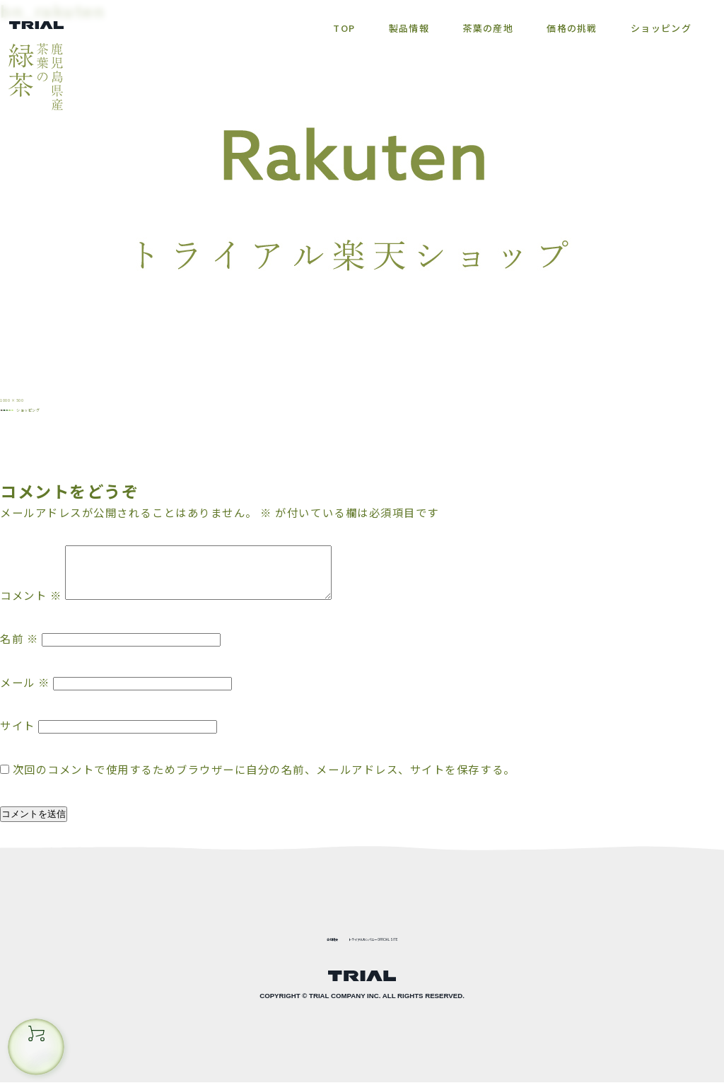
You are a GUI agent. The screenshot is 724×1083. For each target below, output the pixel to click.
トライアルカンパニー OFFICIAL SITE (394, 936)
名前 (19, 656)
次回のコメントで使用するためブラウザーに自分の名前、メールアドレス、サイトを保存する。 (264, 786)
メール (25, 699)
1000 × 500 (35, 397)
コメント (31, 612)
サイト (17, 743)
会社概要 (272, 936)
